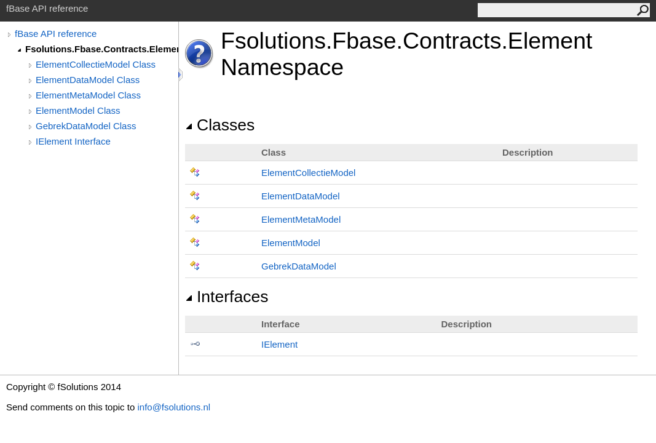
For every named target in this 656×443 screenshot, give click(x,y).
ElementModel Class (78, 110)
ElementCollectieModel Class (96, 64)
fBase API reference (56, 33)
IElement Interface (73, 141)
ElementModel (290, 242)
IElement (279, 344)
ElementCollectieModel (308, 172)
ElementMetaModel (301, 219)
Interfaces (226, 296)
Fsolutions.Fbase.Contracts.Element (101, 49)
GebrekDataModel (298, 266)
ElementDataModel (300, 196)
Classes (220, 125)
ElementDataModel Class (88, 79)
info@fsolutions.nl (173, 407)
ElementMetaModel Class (88, 95)
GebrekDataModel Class (86, 126)
